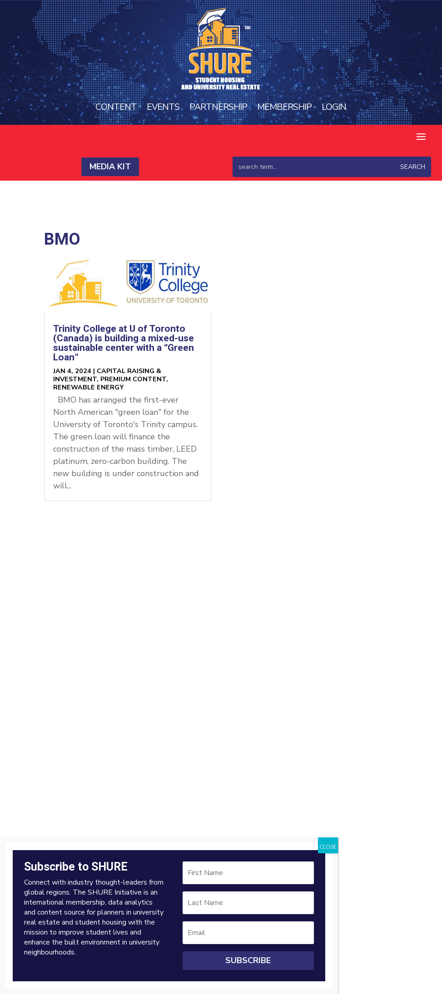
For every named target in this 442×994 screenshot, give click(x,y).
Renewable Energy (88, 387)
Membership (285, 107)
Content (115, 107)
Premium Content (133, 379)
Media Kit (110, 166)
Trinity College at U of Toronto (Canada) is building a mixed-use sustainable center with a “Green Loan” (123, 343)
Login (334, 107)
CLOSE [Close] (328, 847)
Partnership (218, 107)
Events (162, 107)
